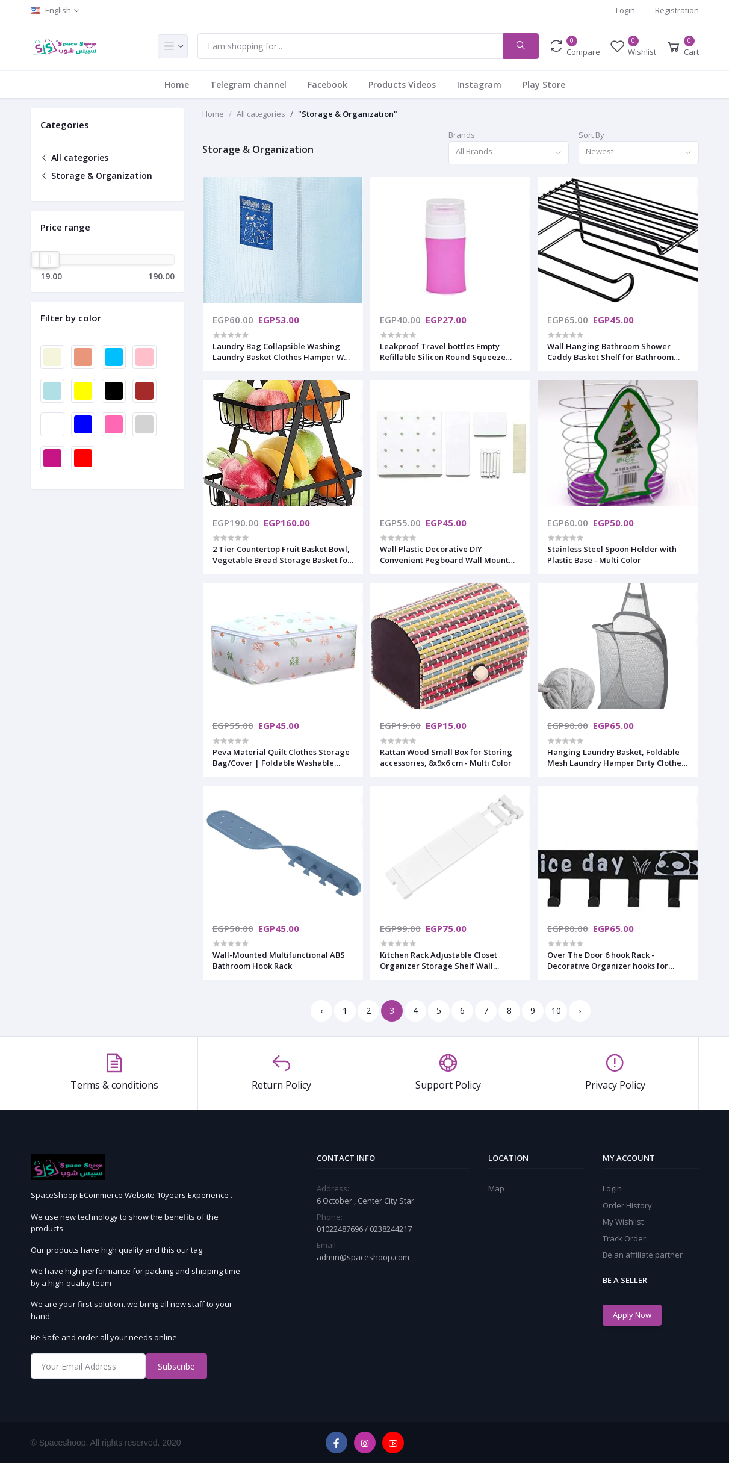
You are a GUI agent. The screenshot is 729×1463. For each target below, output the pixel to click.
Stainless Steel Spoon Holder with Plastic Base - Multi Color (612, 554)
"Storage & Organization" (347, 113)
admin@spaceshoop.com (363, 1257)
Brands (461, 134)
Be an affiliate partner (643, 1254)
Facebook (327, 84)
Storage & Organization (96, 175)
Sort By (591, 134)
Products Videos (402, 84)
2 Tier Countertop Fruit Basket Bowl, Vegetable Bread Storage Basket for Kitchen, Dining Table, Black (281, 554)
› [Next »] (580, 1010)
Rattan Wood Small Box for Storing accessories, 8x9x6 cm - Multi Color (446, 757)
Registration (677, 10)
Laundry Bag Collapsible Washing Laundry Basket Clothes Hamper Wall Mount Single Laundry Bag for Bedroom (282, 351)
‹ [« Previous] (321, 1010)
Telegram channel (248, 84)
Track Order (624, 1238)
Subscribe (176, 1366)
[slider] (49, 259)
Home (176, 84)
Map (496, 1188)
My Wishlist (623, 1221)
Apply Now (632, 1314)
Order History (627, 1205)
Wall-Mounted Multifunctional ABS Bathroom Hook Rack (278, 960)
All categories (74, 157)
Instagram (479, 84)
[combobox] (508, 153)
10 (556, 1010)
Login (625, 10)
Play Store (544, 84)
